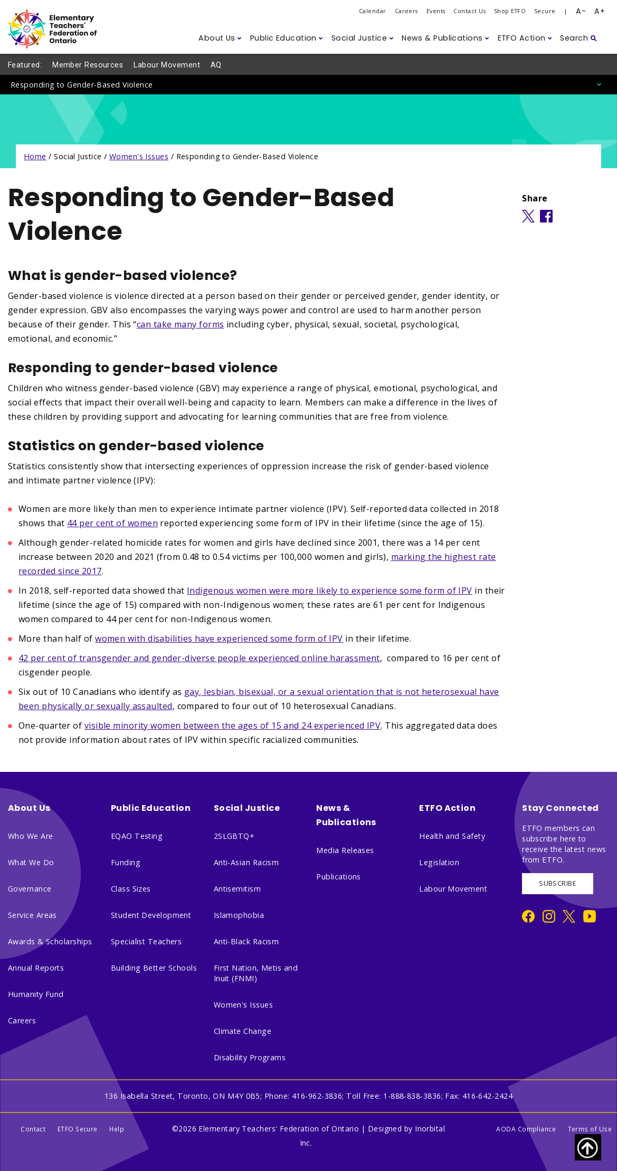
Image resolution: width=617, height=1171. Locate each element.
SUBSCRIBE (557, 883)
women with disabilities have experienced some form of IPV (219, 638)
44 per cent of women (112, 523)
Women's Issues (138, 156)
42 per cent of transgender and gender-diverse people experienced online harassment (199, 658)
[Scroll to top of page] (588, 1147)
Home (35, 156)
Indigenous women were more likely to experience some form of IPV (329, 590)
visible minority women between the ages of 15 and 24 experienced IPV (232, 725)
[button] (220, 38)
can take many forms (180, 324)
